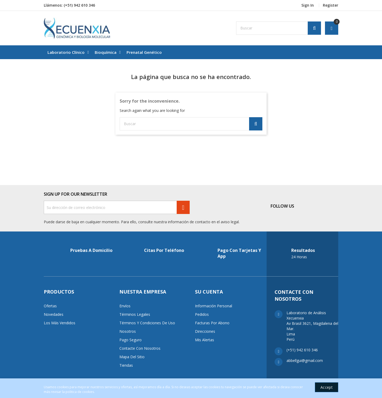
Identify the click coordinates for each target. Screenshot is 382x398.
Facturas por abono (212, 322)
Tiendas (126, 365)
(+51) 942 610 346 (79, 5)
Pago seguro (130, 339)
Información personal (213, 305)
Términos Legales (134, 314)
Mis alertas (204, 339)
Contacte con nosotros (139, 348)
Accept (326, 387)
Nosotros (127, 331)
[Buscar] (278, 28)
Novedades (53, 314)
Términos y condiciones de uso (147, 322)
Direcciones (205, 331)
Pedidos (202, 314)
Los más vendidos (59, 322)
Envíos (125, 305)
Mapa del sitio (132, 356)
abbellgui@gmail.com (304, 360)
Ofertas (50, 305)
